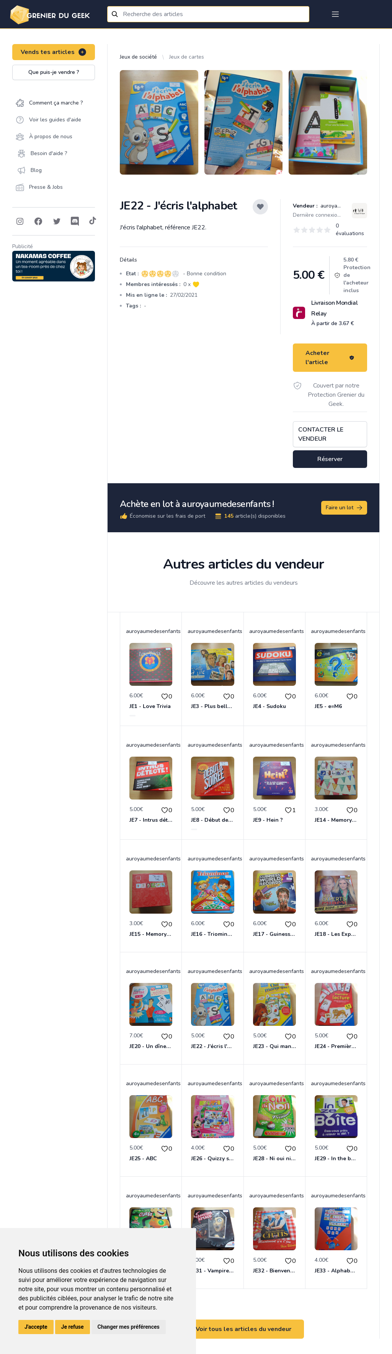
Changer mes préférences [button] (129, 1327)
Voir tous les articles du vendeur (243, 1329)
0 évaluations (350, 229)
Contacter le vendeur (320, 434)
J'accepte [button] (35, 1327)
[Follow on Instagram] (20, 221)
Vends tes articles (54, 52)
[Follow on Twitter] (57, 221)
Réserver (330, 459)
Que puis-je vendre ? (53, 72)
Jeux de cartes (186, 57)
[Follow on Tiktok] (92, 221)
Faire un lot (344, 508)
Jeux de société (138, 57)
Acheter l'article (329, 357)
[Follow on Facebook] (38, 221)
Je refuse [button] (72, 1327)
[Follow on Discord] (75, 221)
